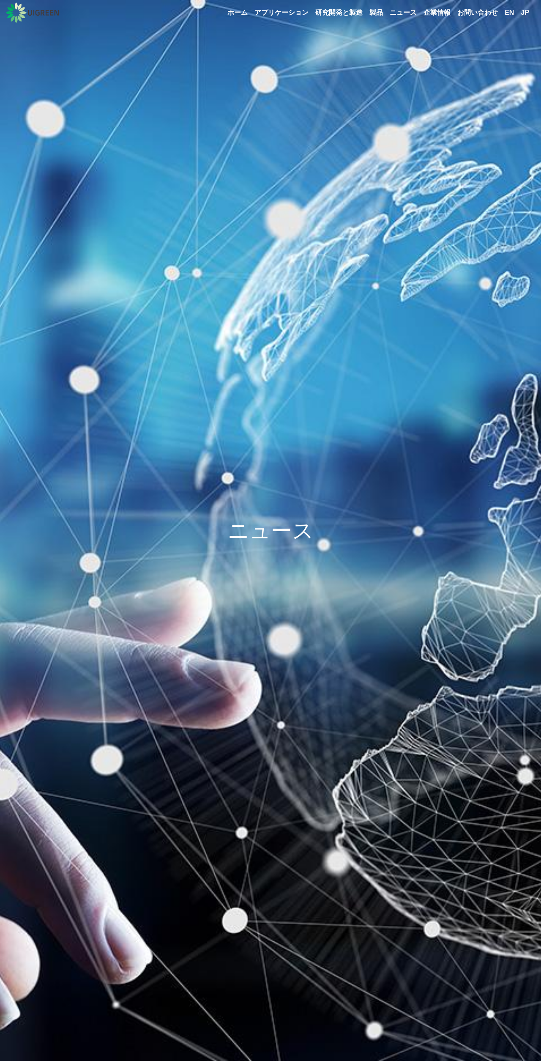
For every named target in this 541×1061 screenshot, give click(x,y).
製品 (376, 12)
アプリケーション (281, 12)
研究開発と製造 (339, 12)
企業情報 (437, 12)
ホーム (237, 12)
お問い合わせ (477, 12)
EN (509, 12)
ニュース (403, 12)
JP (525, 12)
